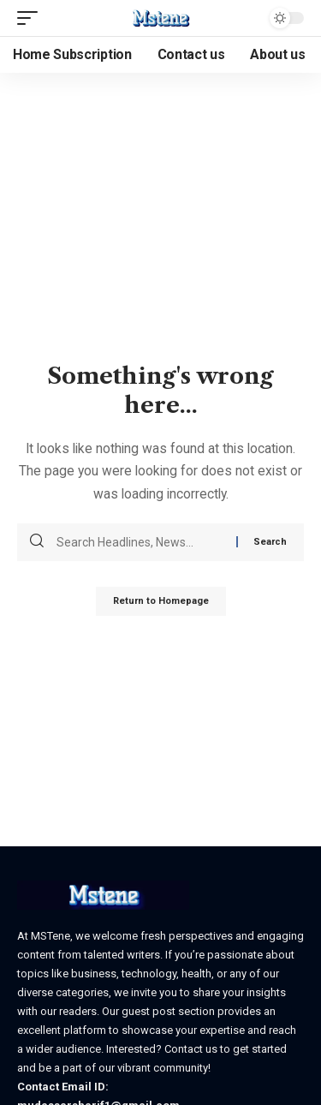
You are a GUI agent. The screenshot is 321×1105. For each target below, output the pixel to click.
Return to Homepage (161, 600)
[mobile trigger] (31, 18)
